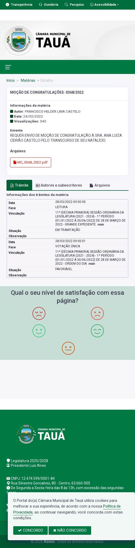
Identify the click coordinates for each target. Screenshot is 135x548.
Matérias (27, 80)
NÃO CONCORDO (69, 530)
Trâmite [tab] (19, 185)
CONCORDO (30, 530)
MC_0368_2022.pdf (31, 162)
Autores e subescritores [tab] (59, 185)
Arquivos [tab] (100, 185)
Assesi (49, 541)
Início (10, 80)
